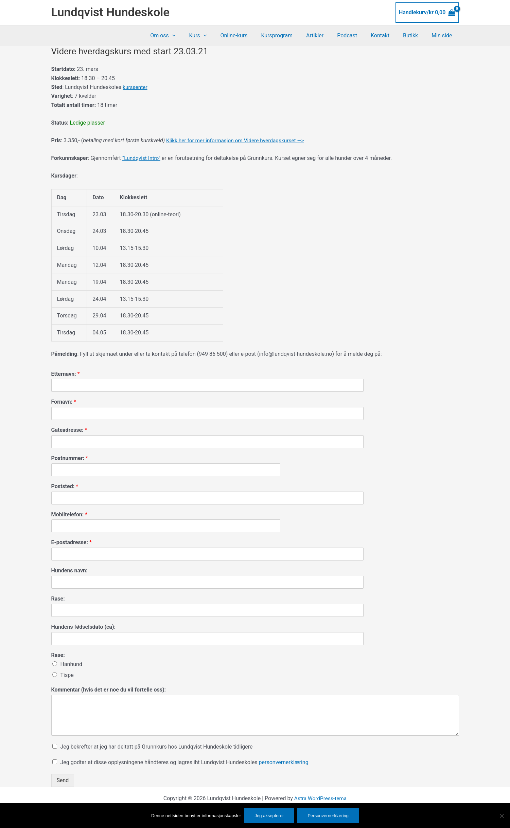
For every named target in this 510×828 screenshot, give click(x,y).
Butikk (414, 35)
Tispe (67, 675)
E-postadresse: (71, 542)
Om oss (185, 35)
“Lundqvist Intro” (142, 158)
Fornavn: (63, 402)
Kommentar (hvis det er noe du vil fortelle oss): (108, 689)
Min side (443, 35)
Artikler (327, 35)
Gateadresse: (69, 430)
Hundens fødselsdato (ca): (83, 627)
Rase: (58, 598)
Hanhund (71, 664)
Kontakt (386, 35)
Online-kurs (251, 35)
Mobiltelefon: (69, 514)
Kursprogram (291, 35)
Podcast (357, 35)
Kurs (218, 35)
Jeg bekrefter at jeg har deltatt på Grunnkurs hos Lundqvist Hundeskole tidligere (156, 746)
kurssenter (135, 87)
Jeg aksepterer (269, 815)
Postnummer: (69, 458)
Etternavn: (65, 374)
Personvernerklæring (328, 815)
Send (63, 780)
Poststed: (64, 486)
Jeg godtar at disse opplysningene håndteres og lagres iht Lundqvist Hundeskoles (184, 762)
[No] (501, 815)
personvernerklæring (284, 762)
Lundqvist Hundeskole (110, 12)
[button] (195, 35)
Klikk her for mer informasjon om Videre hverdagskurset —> (237, 140)
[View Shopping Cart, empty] (427, 12)
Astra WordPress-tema (320, 798)
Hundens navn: (69, 570)
